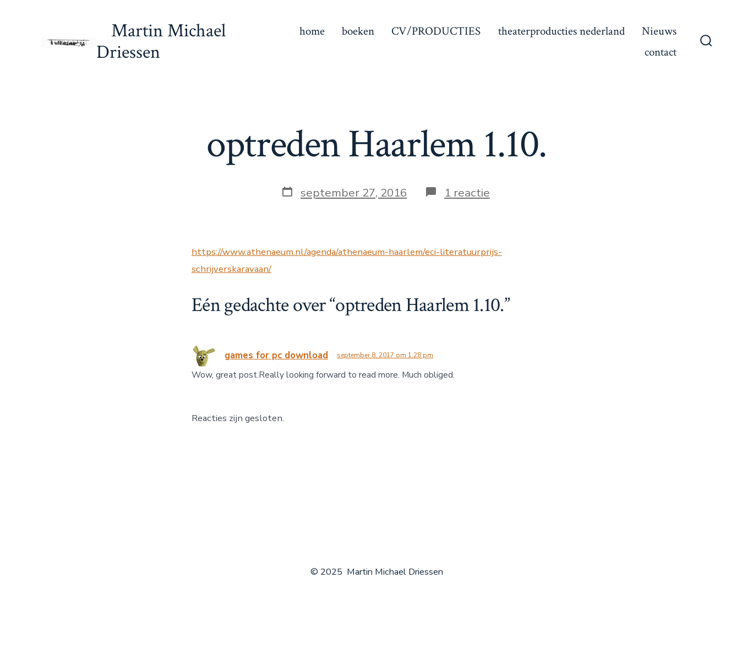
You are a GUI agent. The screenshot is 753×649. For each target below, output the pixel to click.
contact (660, 52)
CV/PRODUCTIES (436, 31)
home (312, 31)
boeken (358, 31)
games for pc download (276, 355)
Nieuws (659, 31)
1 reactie (467, 192)
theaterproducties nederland (561, 31)
